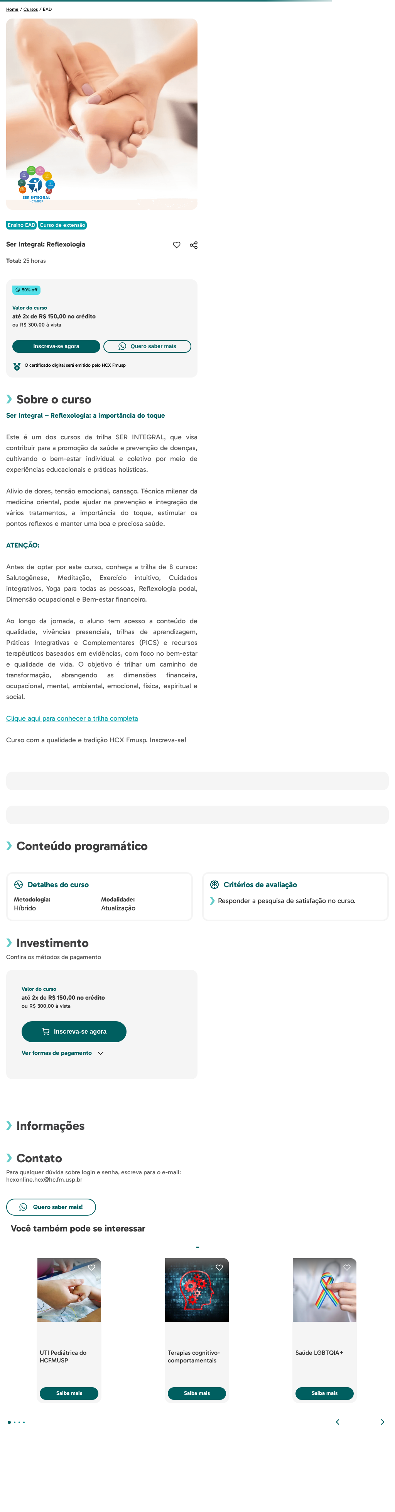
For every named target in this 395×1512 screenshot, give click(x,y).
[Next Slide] (382, 1422)
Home (12, 9)
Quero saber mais (147, 346)
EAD (47, 9)
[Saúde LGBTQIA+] (324, 1330)
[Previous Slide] (337, 1422)
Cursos (31, 9)
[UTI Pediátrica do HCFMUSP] (69, 1330)
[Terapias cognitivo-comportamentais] (197, 1330)
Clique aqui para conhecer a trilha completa (72, 718)
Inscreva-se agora (56, 346)
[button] (194, 245)
